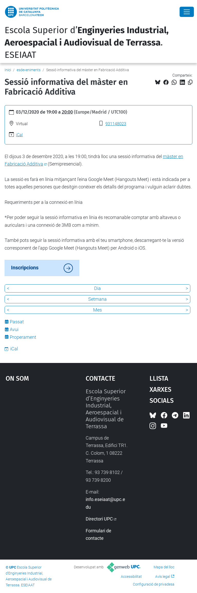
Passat (17, 321)
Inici (8, 70)
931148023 (115, 123)
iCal (19, 134)
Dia (97, 288)
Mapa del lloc (164, 567)
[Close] (187, 12)
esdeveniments (29, 70)
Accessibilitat (131, 576)
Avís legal (162, 576)
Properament (23, 337)
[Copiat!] (190, 82)
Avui (14, 329)
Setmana (97, 299)
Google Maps (35, 426)
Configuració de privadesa (153, 584)
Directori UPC (99, 519)
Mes (97, 310)
